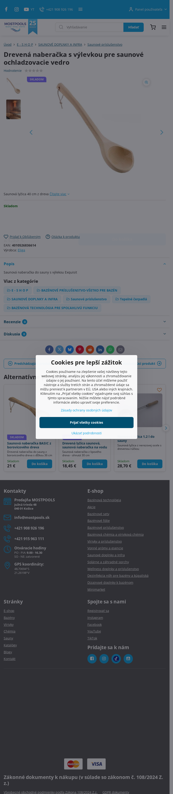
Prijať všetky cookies (86, 422)
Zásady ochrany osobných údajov (86, 410)
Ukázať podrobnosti (87, 433)
